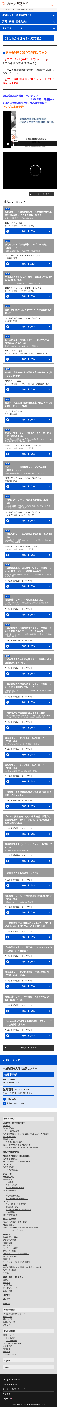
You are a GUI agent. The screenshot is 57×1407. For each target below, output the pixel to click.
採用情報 (6, 1349)
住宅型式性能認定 (13, 1196)
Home (6, 1367)
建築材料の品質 (9, 1240)
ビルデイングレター (11, 1288)
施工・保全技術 (9, 1270)
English (7, 1360)
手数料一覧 (7, 1319)
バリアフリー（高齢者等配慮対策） (17, 1262)
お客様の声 (10, 1338)
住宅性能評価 (8, 1128)
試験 (7, 1193)
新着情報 (6, 1352)
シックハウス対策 (10, 1248)
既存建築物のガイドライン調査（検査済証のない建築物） (26, 1134)
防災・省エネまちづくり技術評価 (16, 1145)
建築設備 (6, 1259)
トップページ (6, 9)
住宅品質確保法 (9, 1190)
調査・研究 (7, 1291)
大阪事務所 (7, 1346)
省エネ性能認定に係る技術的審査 (16, 1161)
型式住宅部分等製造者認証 (17, 1199)
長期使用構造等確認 (14, 1142)
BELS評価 (7, 1164)
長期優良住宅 (8, 1139)
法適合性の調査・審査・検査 (15, 1222)
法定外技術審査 (9, 1137)
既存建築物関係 (9, 1219)
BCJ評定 (6, 1201)
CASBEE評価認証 (10, 1170)
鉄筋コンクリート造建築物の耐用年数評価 (20, 1227)
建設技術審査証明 (10, 1215)
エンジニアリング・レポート (15, 1230)
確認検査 (6, 1126)
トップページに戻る (41, 194)
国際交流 (6, 1304)
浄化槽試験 (10, 1212)
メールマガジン (9, 1354)
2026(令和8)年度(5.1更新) (23, 59)
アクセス (6, 1325)
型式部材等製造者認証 (15, 1188)
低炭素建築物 (8, 1167)
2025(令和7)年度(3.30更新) (19, 63)
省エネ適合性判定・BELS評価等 (16, 1156)
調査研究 (6, 1299)
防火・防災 (7, 1245)
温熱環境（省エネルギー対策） (16, 1254)
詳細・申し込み (28, 231)
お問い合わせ (12, 1099)
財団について (8, 1335)
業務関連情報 (9, 1310)
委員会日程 (7, 1317)
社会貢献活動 (11, 1341)
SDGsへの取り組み (14, 1343)
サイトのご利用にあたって (14, 1389)
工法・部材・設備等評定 (16, 1204)
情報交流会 (7, 1285)
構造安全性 (7, 1243)
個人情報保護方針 (10, 1384)
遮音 (5, 1265)
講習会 (6, 1280)
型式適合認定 (11, 1185)
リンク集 (6, 1394)
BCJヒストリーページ (12, 1380)
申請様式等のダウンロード (14, 1314)
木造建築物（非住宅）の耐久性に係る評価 (20, 1147)
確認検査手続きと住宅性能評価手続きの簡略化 (22, 1267)
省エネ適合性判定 (10, 1159)
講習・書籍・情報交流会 (14, 21)
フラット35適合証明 (11, 1131)
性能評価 (9, 1182)
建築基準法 (7, 1179)
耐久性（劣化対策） (11, 1256)
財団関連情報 (9, 1331)
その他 (6, 1273)
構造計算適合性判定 (11, 1152)
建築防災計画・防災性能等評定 (18, 1210)
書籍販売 (6, 1283)
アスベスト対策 (9, 1251)
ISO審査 (6, 1295)
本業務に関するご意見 (16, 1103)
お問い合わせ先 (9, 1322)
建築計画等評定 (12, 1207)
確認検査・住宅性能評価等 (14, 1123)
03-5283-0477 (13, 1080)
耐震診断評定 (8, 1225)
